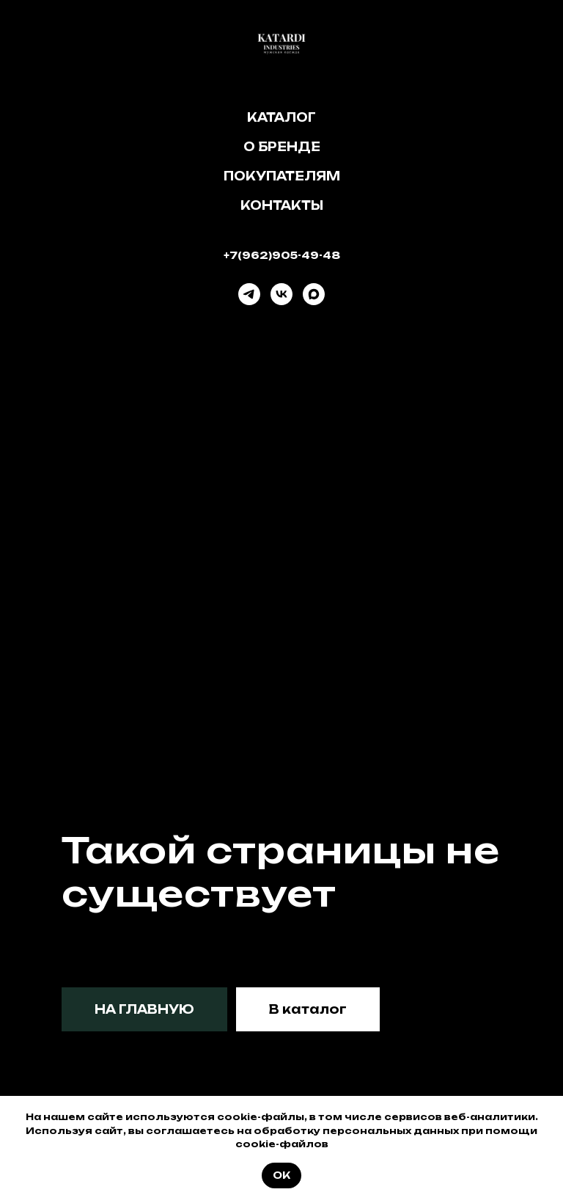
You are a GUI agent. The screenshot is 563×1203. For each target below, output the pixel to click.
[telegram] (249, 294)
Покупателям (282, 176)
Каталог (281, 117)
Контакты (281, 205)
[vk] (281, 294)
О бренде (281, 146)
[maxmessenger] (314, 294)
